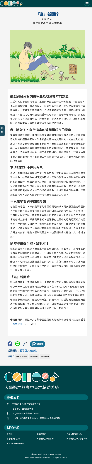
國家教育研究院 (13, 439)
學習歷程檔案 (21, 356)
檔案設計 (17, 324)
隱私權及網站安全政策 (39, 454)
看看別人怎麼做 (28, 350)
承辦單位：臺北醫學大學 (23, 409)
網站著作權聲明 (55, 454)
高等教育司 (41, 434)
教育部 (9, 434)
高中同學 (45, 356)
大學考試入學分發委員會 (77, 439)
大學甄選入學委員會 (45, 439)
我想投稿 (37, 344)
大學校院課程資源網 (15, 444)
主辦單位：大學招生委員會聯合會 (26, 404)
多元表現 (34, 356)
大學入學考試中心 (74, 434)
